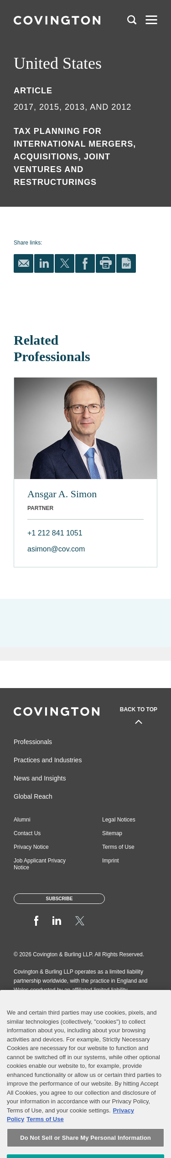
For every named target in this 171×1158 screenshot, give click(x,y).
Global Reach (33, 796)
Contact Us (27, 833)
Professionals (33, 741)
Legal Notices (118, 819)
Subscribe (59, 898)
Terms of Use (118, 847)
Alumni (22, 819)
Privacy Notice (31, 847)
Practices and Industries (48, 760)
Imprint (110, 860)
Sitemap (112, 833)
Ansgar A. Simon (62, 494)
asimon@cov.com (56, 549)
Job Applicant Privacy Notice (40, 864)
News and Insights (40, 778)
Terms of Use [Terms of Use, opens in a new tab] (44, 1141)
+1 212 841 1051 (55, 533)
